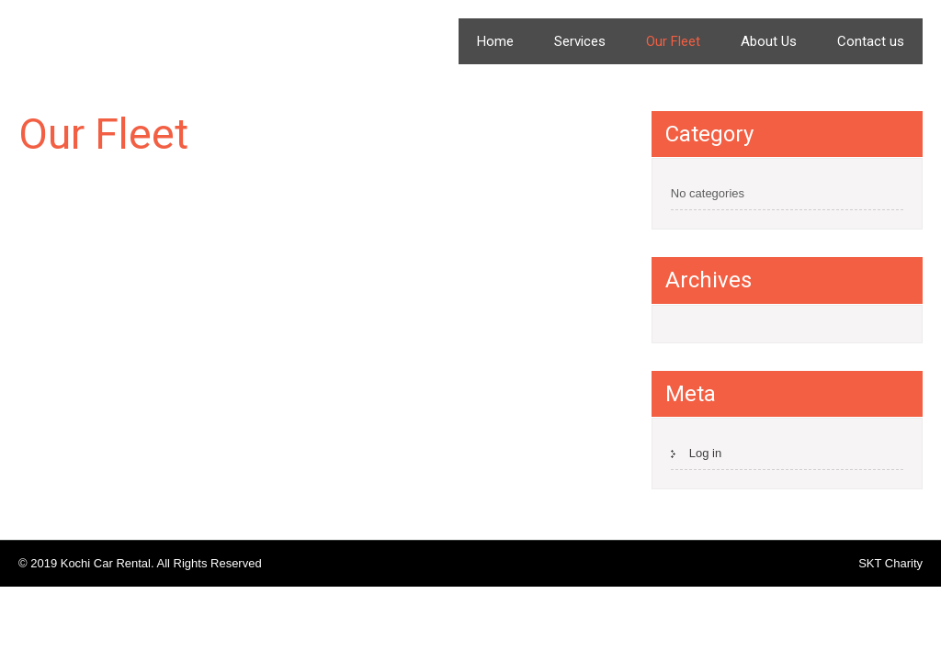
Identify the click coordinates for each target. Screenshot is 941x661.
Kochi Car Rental (142, 34)
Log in (705, 453)
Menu (895, 27)
